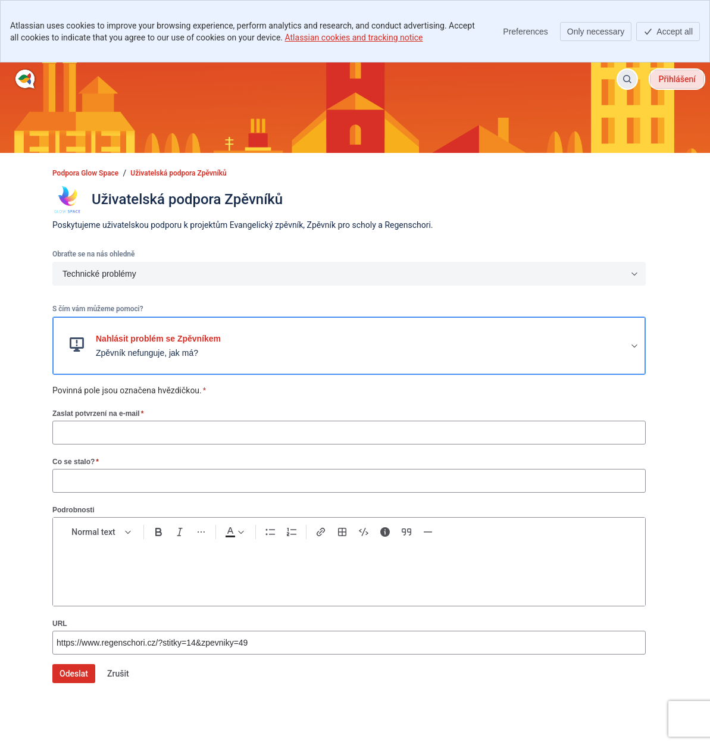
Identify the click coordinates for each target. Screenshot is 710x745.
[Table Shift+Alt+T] (342, 531)
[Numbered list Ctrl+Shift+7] (291, 531)
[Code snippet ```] (363, 531)
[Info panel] (385, 531)
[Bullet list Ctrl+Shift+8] (270, 531)
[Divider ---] (427, 531)
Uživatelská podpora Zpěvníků (178, 173)
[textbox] (349, 568)
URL (59, 623)
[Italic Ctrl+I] (179, 531)
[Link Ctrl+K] (320, 531)
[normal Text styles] (102, 531)
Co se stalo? (75, 461)
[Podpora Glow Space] (25, 79)
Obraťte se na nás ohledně (93, 254)
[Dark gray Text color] (234, 531)
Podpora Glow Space (85, 173)
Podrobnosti (73, 510)
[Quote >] (406, 531)
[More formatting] (201, 531)
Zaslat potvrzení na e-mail (97, 413)
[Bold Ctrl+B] (158, 531)
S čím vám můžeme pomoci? (97, 309)
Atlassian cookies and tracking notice (354, 37)
